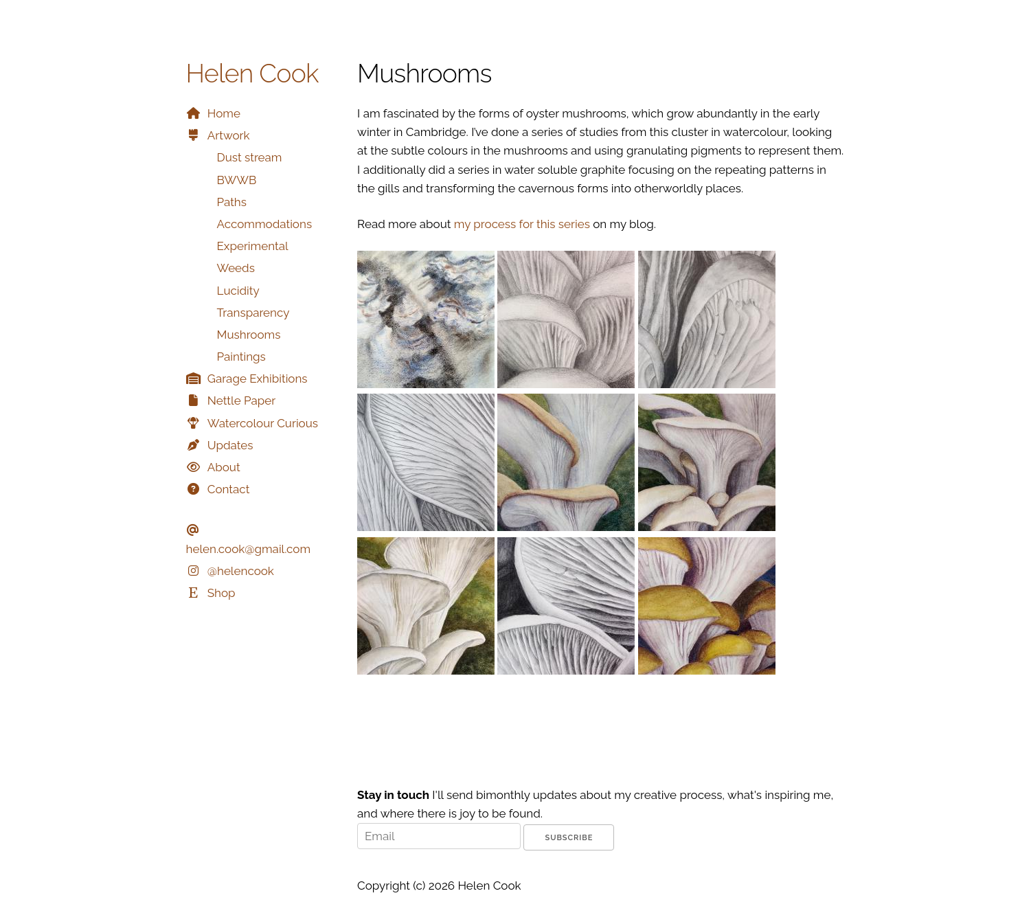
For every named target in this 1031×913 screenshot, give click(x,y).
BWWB (237, 180)
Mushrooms (249, 334)
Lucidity (238, 290)
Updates (230, 445)
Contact (228, 489)
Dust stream (249, 157)
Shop (221, 593)
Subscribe (569, 837)
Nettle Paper (241, 400)
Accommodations (265, 224)
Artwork (228, 135)
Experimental (252, 246)
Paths (232, 202)
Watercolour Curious (262, 423)
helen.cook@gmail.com (248, 549)
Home (223, 113)
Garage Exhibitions (257, 378)
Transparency (253, 312)
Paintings (241, 356)
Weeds (236, 268)
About (223, 467)
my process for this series (522, 224)
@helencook (240, 571)
